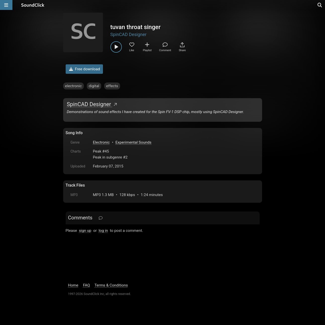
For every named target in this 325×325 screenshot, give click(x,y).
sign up (85, 230)
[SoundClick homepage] (33, 5)
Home (73, 285)
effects (112, 86)
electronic (73, 86)
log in (103, 230)
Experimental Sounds (133, 142)
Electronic (101, 142)
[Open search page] (320, 5)
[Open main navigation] (6, 5)
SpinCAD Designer (128, 34)
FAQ (86, 285)
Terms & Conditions (111, 285)
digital (94, 86)
